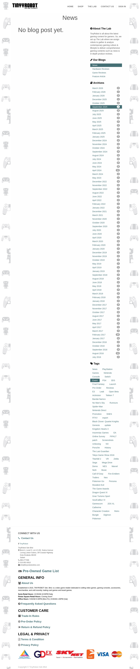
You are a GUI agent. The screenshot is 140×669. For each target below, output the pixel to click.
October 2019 (106, 260)
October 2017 (106, 312)
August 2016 (106, 353)
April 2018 (106, 289)
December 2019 (106, 252)
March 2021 (106, 215)
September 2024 (106, 151)
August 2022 (106, 192)
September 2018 (106, 275)
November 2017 (106, 308)
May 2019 (106, 263)
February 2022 (106, 204)
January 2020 (106, 248)
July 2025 (106, 114)
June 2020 (106, 233)
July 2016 (106, 357)
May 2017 (106, 323)
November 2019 (106, 256)
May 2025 (106, 121)
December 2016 (106, 342)
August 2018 (106, 278)
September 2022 (106, 189)
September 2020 (106, 226)
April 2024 (106, 170)
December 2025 (106, 99)
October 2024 (106, 148)
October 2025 (106, 103)
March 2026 (106, 88)
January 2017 (106, 338)
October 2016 (106, 345)
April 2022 (106, 200)
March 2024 (106, 174)
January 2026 (106, 95)
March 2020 (106, 241)
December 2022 (106, 181)
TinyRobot (24, 544)
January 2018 (106, 301)
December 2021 (106, 211)
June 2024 (106, 162)
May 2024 (106, 166)
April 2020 (106, 237)
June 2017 (106, 319)
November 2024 (106, 144)
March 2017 (106, 331)
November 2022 (106, 185)
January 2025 (106, 136)
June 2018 (106, 282)
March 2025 (106, 129)
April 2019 (106, 267)
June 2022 (106, 196)
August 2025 (106, 110)
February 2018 (106, 297)
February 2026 (106, 92)
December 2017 (106, 304)
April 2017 (106, 327)
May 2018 (106, 286)
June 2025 (106, 118)
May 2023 (106, 177)
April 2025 (106, 125)
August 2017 (106, 316)
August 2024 (106, 155)
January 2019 (106, 271)
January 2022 (106, 207)
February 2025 (106, 133)
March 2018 (106, 293)
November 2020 (106, 218)
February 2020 (106, 245)
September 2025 (106, 106)
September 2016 (106, 349)
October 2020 (106, 222)
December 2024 (106, 140)
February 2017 (106, 334)
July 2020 (106, 230)
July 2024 (106, 159)
